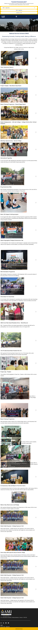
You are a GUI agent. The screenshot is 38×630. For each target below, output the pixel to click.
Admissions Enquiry (19, 628)
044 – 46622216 (6, 626)
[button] (19, 8)
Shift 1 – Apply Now (19, 8)
